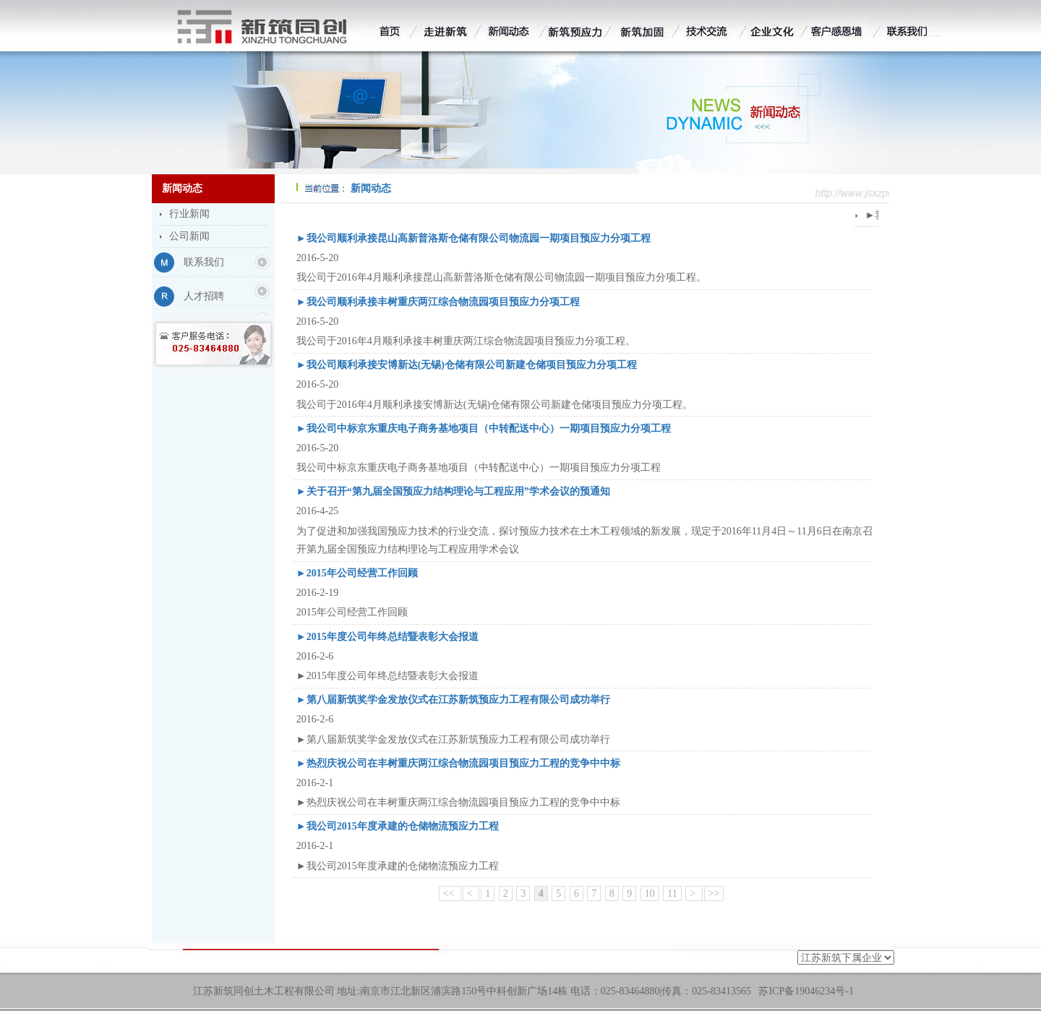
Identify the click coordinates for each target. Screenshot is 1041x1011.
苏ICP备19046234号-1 (805, 991)
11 (672, 893)
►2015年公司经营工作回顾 (357, 573)
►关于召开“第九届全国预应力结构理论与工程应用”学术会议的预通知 (453, 491)
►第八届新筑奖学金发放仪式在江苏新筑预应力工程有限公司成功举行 (453, 699)
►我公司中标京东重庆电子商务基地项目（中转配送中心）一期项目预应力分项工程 (483, 428)
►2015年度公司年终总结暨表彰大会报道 (387, 636)
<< (450, 893)
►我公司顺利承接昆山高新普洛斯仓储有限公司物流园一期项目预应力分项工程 (473, 238)
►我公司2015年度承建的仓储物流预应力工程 (397, 826)
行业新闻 (189, 213)
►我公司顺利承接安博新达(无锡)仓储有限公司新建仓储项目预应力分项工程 (466, 364)
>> (714, 893)
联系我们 (204, 262)
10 (650, 893)
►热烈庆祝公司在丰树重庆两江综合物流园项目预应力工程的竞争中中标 (458, 763)
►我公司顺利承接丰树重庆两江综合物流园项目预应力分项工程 (438, 302)
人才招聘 (204, 296)
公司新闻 (189, 236)
